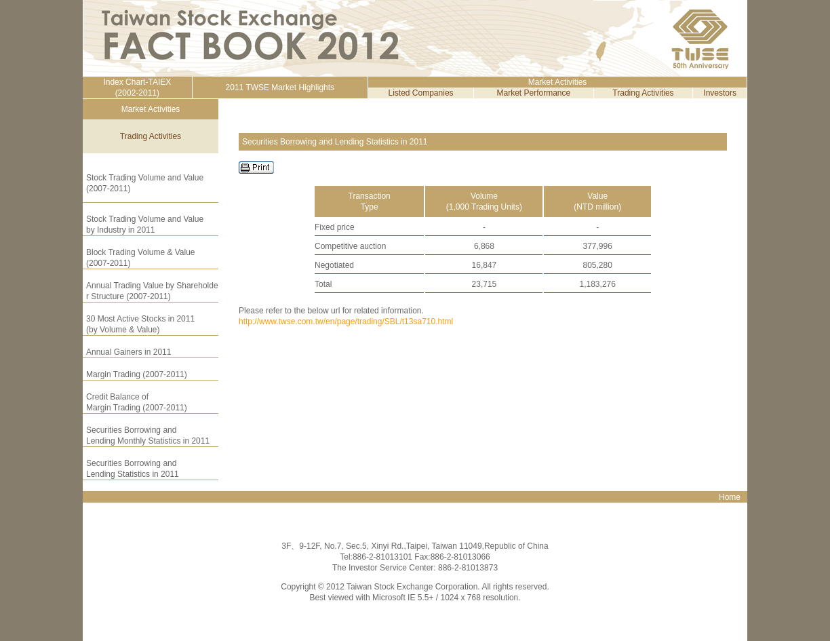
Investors (719, 93)
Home (729, 497)
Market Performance (534, 93)
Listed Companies (421, 93)
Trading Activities (642, 93)
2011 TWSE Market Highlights (280, 87)
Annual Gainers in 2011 (128, 352)
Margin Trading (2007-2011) (136, 374)
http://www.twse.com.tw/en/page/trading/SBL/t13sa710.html (346, 321)
